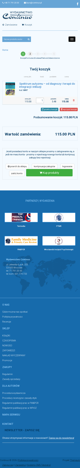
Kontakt (7, 423)
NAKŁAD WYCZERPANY (13, 355)
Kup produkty (49, 172)
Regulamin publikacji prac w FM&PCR (20, 403)
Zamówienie (9, 25)
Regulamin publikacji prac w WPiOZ (19, 408)
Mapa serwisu (11, 414)
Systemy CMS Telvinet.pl (39, 465)
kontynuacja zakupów (44, 166)
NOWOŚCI (7, 345)
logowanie (67, 166)
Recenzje (6, 321)
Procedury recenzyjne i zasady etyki (19, 398)
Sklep (6, 328)
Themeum (75, 460)
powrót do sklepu (17, 166)
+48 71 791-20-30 (10, 3)
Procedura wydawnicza (13, 393)
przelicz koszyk (49, 109)
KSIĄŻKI (6, 335)
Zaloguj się (7, 465)
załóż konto (17, 173)
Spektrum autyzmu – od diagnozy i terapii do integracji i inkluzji (47, 85)
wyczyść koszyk (69, 109)
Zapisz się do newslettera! (61, 438)
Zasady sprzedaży (11, 379)
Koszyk (27, 25)
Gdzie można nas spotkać (15, 312)
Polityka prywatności (12, 317)
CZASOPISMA (9, 340)
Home (5, 50)
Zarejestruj (20, 465)
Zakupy (7, 367)
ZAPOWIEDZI (8, 350)
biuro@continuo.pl (33, 3)
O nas (5, 304)
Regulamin (7, 374)
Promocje (7, 360)
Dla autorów (10, 385)
